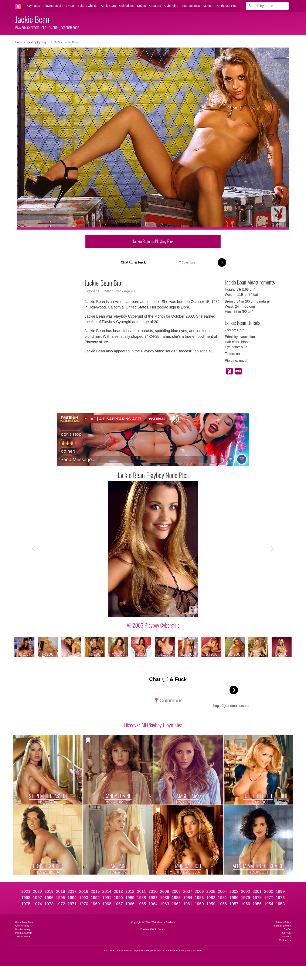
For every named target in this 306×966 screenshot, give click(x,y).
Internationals (190, 5)
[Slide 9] (180, 610)
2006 (199, 891)
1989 (130, 897)
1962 (176, 904)
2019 (49, 891)
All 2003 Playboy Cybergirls (153, 625)
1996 (49, 897)
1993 (83, 897)
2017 (72, 891)
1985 (176, 897)
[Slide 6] (157, 610)
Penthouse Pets (226, 5)
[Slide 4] (141, 610)
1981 (222, 897)
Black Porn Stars (24, 922)
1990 (118, 897)
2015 (95, 891)
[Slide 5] (149, 610)
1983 (199, 897)
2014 (106, 891)
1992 (95, 897)
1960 (199, 904)
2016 (83, 891)
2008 (176, 891)
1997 (37, 897)
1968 (106, 904)
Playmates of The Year (58, 5)
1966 (130, 904)
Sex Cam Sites (194, 950)
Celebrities (126, 5)
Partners (286, 936)
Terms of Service (282, 925)
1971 (72, 904)
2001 (257, 891)
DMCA (287, 929)
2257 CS (286, 933)
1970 (83, 904)
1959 (210, 904)
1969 (95, 904)
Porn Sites (109, 950)
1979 (245, 897)
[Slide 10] (187, 610)
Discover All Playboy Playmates (153, 725)
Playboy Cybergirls (38, 42)
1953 (280, 904)
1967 (118, 904)
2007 (187, 891)
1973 (49, 904)
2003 (57, 42)
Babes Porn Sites (175, 950)
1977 (268, 897)
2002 (245, 891)
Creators (155, 5)
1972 (60, 904)
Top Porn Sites (141, 950)
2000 (268, 891)
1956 (245, 904)
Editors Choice (88, 5)
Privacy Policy (283, 922)
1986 (164, 897)
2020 (37, 891)
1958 (222, 904)
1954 (268, 904)
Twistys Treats (22, 936)
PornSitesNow (124, 950)
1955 (257, 904)
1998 (25, 897)
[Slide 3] (134, 610)
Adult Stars (108, 5)
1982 (210, 897)
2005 (210, 891)
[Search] (267, 6)
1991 (106, 897)
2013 (118, 891)
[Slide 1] (118, 610)
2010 (153, 891)
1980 (234, 897)
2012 (130, 891)
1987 (153, 897)
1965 (141, 904)
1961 (187, 904)
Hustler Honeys (23, 929)
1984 (187, 897)
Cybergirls (171, 5)
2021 (25, 891)
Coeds (141, 5)
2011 (141, 891)
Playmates (33, 5)
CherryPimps (22, 925)
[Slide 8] (172, 610)
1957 (234, 904)
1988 (141, 897)
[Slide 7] (164, 610)
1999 (280, 891)
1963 (164, 904)
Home (19, 42)
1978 (257, 897)
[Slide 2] (126, 610)
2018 (60, 891)
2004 (222, 891)
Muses (207, 5)
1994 (72, 897)
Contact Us (285, 940)
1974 (37, 904)
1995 (60, 897)
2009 (164, 891)
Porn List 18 (157, 950)
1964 (153, 904)
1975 (25, 904)
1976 (280, 897)
